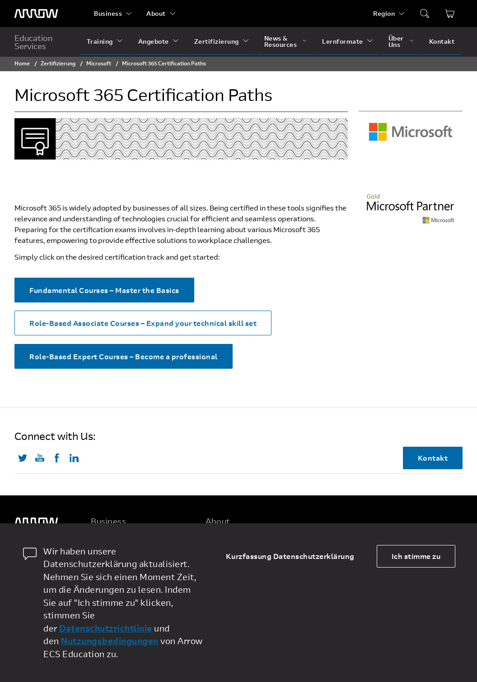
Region (384, 13)
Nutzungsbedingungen (110, 640)
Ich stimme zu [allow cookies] (416, 556)
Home (22, 63)
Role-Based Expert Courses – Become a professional (123, 356)
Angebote (153, 41)
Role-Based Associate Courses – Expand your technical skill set (143, 323)
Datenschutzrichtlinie (105, 628)
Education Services (33, 41)
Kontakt (442, 41)
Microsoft (98, 63)
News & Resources (280, 41)
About (156, 13)
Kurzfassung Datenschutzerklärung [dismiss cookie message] (290, 556)
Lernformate (342, 41)
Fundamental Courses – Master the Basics (104, 290)
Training (100, 41)
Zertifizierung (216, 41)
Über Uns (396, 41)
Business (108, 13)
